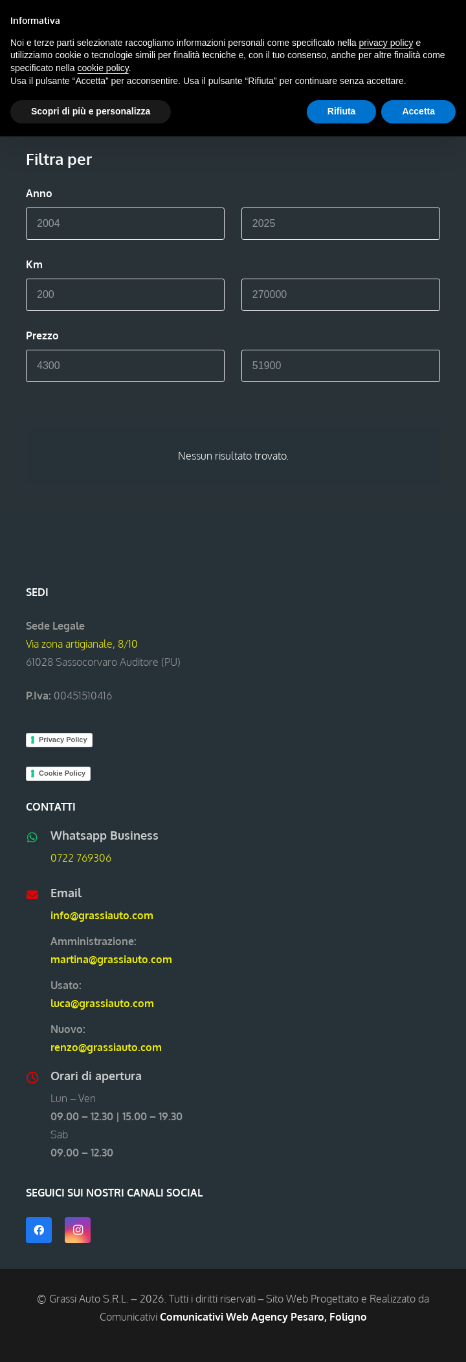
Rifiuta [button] (341, 111)
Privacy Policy (63, 739)
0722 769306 (80, 857)
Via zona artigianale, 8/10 (82, 643)
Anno (39, 193)
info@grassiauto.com (101, 915)
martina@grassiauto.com (111, 959)
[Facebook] (39, 1230)
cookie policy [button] (103, 68)
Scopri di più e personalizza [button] (90, 111)
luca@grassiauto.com (102, 1003)
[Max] (340, 223)
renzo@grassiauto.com (106, 1047)
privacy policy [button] (386, 42)
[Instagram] (78, 1230)
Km (34, 264)
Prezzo (42, 335)
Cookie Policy (62, 773)
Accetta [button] (418, 111)
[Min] (125, 223)
